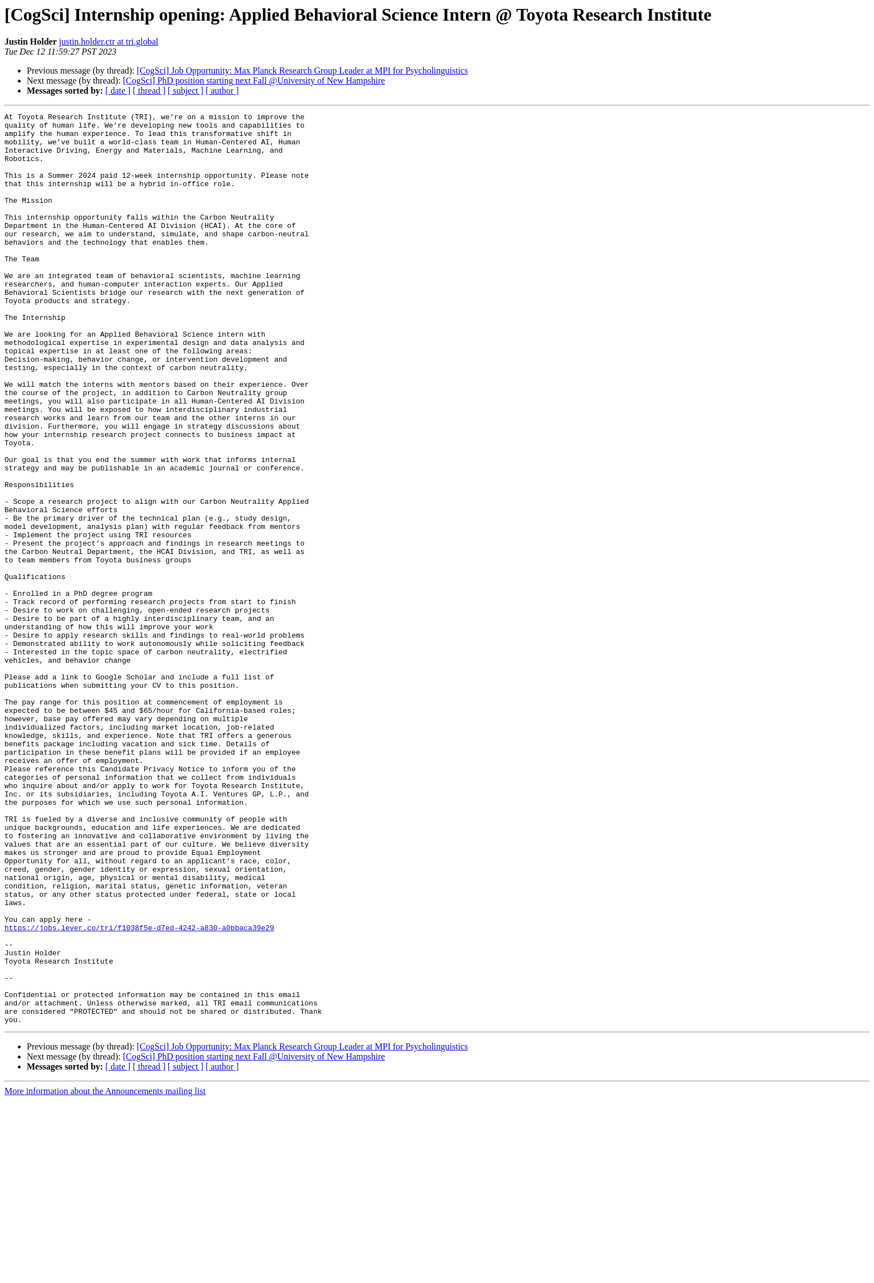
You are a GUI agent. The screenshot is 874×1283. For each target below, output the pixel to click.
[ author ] (222, 90)
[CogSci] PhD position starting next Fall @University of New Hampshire (254, 80)
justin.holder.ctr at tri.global (108, 41)
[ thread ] (149, 90)
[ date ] (117, 90)
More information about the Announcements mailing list (105, 1273)
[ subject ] (185, 90)
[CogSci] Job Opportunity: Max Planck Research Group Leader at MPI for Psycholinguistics (302, 70)
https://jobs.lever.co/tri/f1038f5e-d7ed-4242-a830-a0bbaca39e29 (139, 1091)
